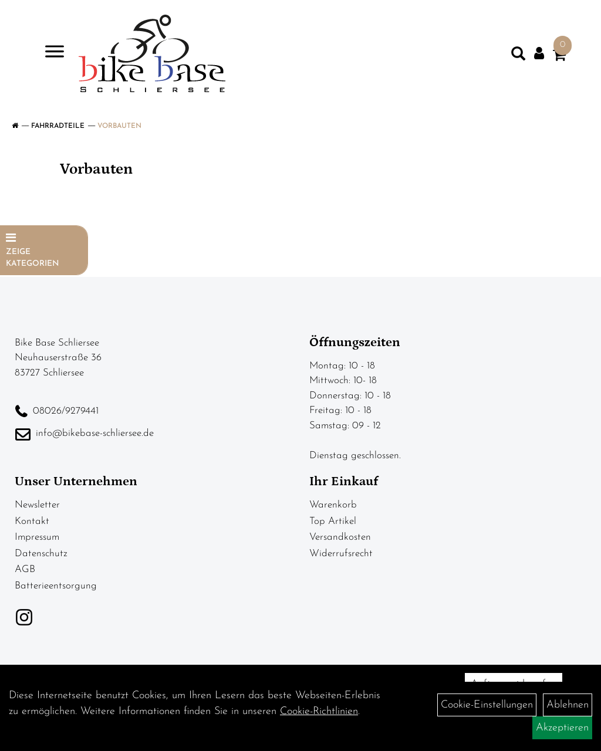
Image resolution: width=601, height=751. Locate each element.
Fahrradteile (58, 126)
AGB (25, 569)
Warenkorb (333, 505)
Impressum (37, 537)
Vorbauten (119, 126)
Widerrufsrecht (341, 554)
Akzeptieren (562, 727)
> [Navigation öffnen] (49, 52)
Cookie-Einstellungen (487, 705)
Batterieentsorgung (56, 586)
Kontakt (32, 521)
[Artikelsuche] (518, 56)
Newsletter (37, 505)
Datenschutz (41, 554)
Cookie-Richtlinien (319, 711)
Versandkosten (340, 537)
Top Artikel (332, 521)
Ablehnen (567, 705)
